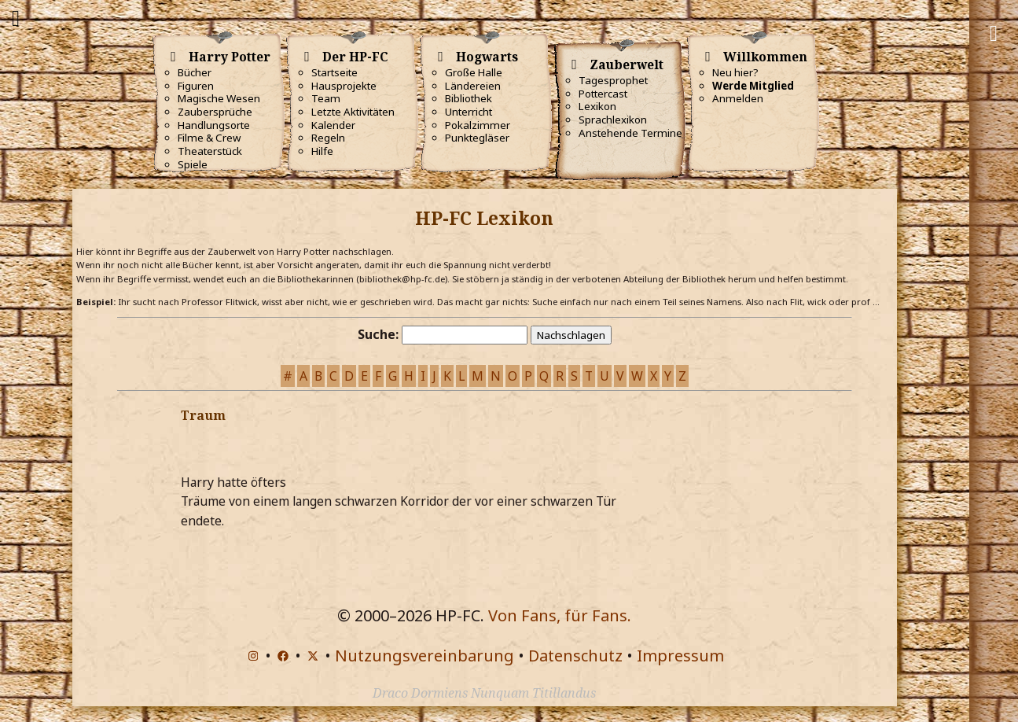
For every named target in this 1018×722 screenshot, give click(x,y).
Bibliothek (468, 98)
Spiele (193, 164)
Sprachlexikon (613, 119)
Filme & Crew (209, 138)
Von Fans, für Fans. (559, 615)
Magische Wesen (219, 98)
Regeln (328, 138)
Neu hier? (735, 72)
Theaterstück (210, 151)
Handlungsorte (214, 125)
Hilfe (322, 151)
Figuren (196, 86)
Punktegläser (477, 138)
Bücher (194, 72)
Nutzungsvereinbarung (424, 655)
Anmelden (737, 98)
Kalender (333, 125)
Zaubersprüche (215, 112)
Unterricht (468, 112)
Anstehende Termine (630, 133)
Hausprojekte (344, 86)
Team (325, 98)
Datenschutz (575, 655)
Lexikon (597, 106)
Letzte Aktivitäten (353, 112)
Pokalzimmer (477, 125)
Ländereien (473, 86)
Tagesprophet (613, 80)
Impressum (680, 655)
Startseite (334, 72)
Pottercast (603, 94)
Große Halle (473, 72)
